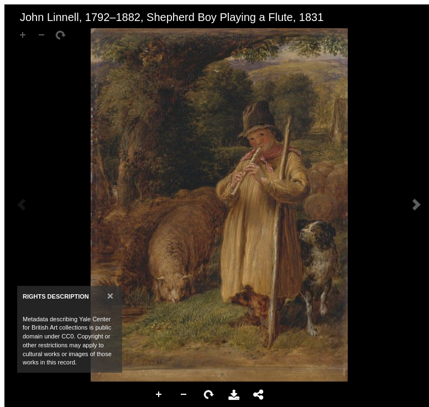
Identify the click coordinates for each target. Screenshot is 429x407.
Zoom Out (184, 395)
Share (258, 395)
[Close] (110, 295)
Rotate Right (209, 395)
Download (234, 395)
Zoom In (159, 395)
